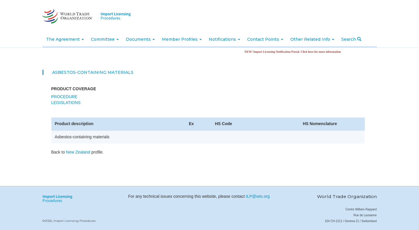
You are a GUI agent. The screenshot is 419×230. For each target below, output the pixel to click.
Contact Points (265, 39)
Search (351, 39)
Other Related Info (312, 39)
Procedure (64, 96)
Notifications (224, 39)
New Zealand (78, 152)
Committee (105, 39)
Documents (140, 39)
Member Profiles (182, 39)
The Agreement (65, 39)
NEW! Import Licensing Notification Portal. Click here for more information (294, 51)
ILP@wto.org (258, 196)
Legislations (66, 102)
